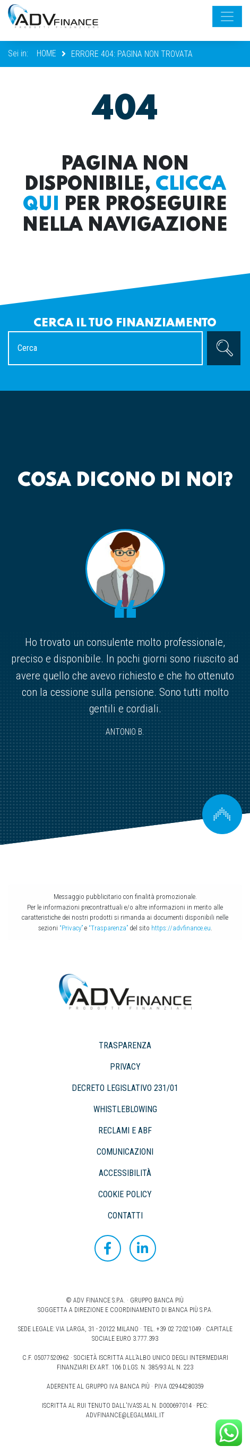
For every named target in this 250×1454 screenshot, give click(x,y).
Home (46, 53)
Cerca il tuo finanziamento (125, 323)
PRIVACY (125, 1067)
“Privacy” (71, 928)
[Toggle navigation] (227, 16)
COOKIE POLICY (125, 1194)
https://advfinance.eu (181, 928)
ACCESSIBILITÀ (125, 1173)
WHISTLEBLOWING (125, 1109)
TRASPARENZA (125, 1045)
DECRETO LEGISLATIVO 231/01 (125, 1088)
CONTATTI (125, 1216)
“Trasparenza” (108, 928)
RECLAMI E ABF (125, 1130)
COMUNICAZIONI (125, 1152)
